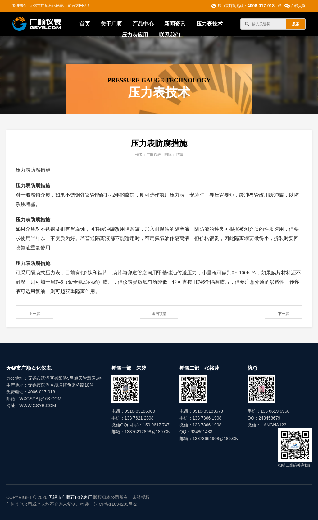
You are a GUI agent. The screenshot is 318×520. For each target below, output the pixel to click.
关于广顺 (111, 24)
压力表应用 (135, 35)
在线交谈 (298, 6)
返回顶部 (159, 314)
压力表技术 (209, 24)
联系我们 (169, 35)
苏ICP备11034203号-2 (115, 504)
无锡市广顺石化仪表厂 (70, 497)
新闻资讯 (174, 24)
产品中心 (143, 24)
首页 (85, 24)
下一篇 (283, 314)
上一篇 (34, 314)
